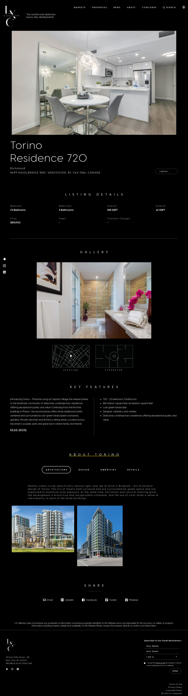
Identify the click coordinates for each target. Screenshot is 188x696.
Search (171, 7)
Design (84, 469)
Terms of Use (160, 663)
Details (133, 469)
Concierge (149, 7)
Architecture (57, 469)
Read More (18, 427)
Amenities (108, 469)
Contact (166, 170)
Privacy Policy (175, 687)
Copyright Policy (174, 690)
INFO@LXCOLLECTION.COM (19, 663)
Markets (80, 7)
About (131, 7)
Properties (99, 7)
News (117, 7)
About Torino (95, 454)
